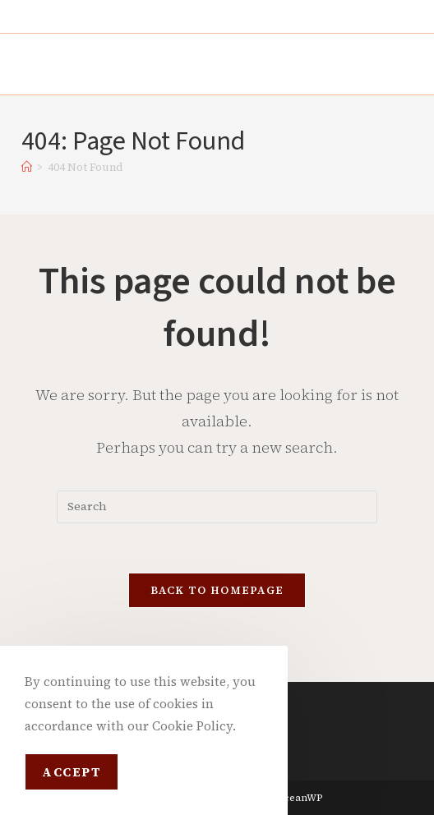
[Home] (26, 167)
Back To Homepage (217, 590)
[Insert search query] (217, 506)
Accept (71, 771)
